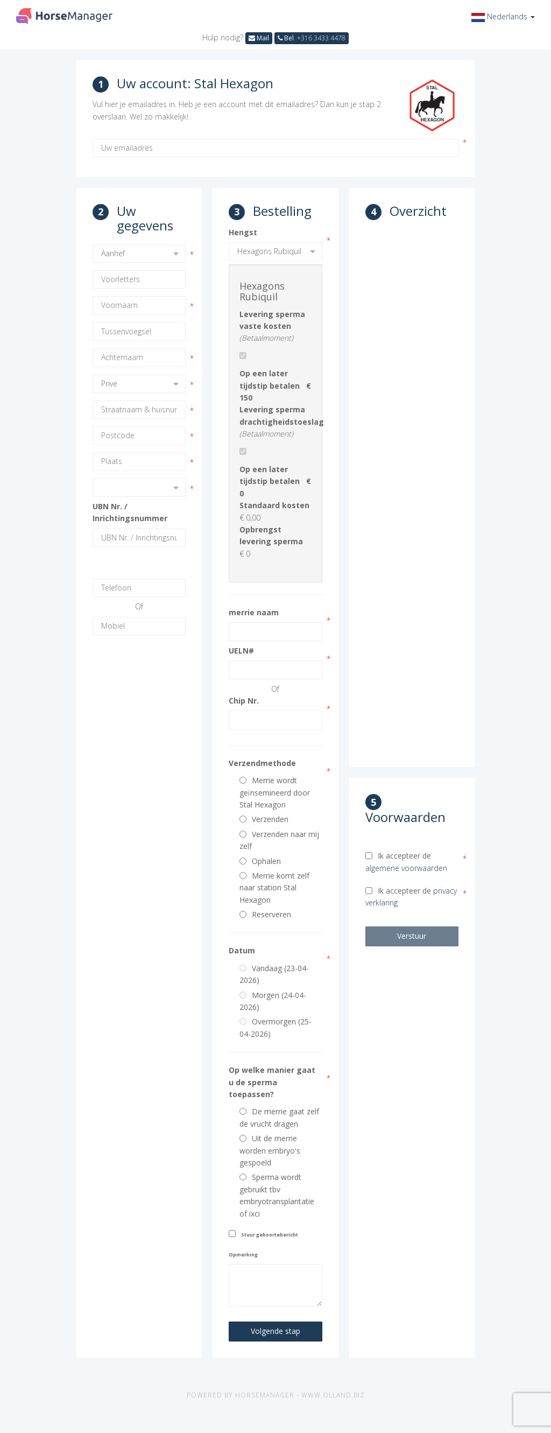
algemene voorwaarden (406, 868)
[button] (503, 16)
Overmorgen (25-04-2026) (275, 1027)
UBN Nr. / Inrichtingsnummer (130, 512)
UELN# (241, 650)
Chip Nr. (244, 701)
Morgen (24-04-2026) (272, 1001)
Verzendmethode (262, 763)
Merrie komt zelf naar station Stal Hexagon (274, 887)
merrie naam (254, 612)
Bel (311, 38)
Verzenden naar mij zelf (279, 840)
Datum (242, 950)
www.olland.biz (333, 1395)
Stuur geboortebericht (269, 1234)
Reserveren (265, 914)
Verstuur (411, 936)
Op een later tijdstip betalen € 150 (275, 385)
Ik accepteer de (406, 862)
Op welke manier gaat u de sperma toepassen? (272, 1082)
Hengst (243, 232)
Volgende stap (275, 1331)
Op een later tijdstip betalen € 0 (275, 481)
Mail (259, 38)
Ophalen (260, 861)
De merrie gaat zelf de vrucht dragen (279, 1117)
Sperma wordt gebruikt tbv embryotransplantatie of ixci (276, 1195)
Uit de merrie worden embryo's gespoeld (269, 1150)
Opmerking (243, 1254)
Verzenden (263, 819)
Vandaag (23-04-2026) (274, 974)
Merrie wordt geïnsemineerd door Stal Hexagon (274, 792)
